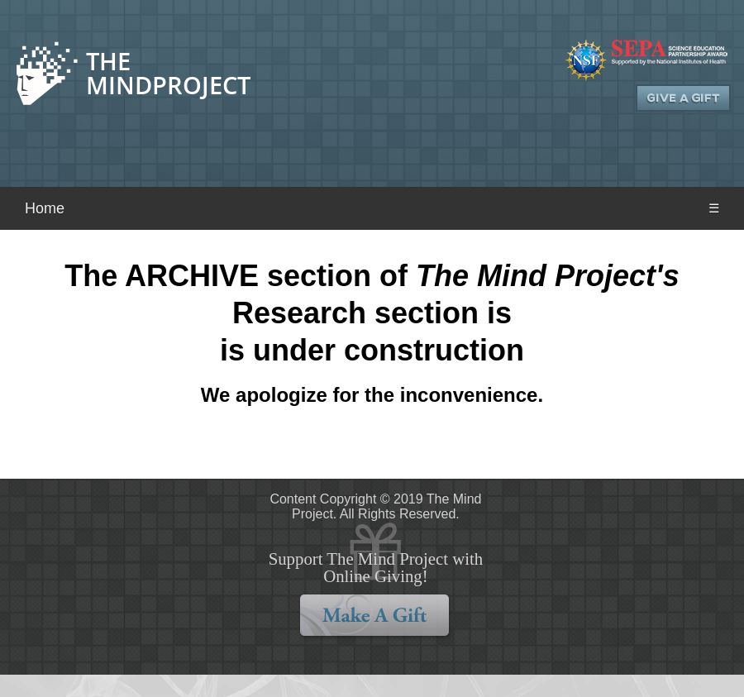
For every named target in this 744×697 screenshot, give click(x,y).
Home (44, 208)
